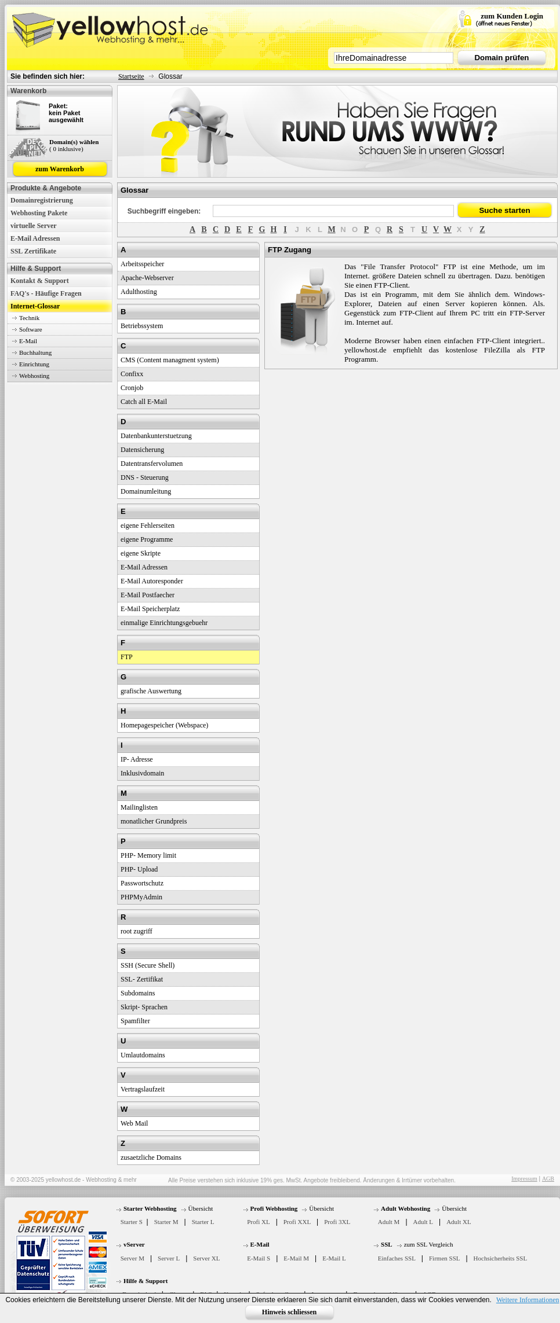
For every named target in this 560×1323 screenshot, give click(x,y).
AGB (548, 1178)
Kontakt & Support (39, 281)
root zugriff (136, 931)
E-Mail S (258, 1258)
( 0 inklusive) (66, 148)
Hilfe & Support (145, 1280)
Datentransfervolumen (152, 464)
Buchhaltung (35, 352)
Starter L (203, 1221)
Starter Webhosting (150, 1208)
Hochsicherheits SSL (501, 1258)
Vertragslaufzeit (143, 1089)
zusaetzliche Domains (151, 1157)
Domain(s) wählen (74, 141)
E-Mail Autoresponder (152, 581)
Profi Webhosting (274, 1208)
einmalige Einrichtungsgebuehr (164, 623)
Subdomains (138, 993)
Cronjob (132, 388)
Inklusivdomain (142, 773)
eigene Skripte (141, 553)
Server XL (206, 1258)
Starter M (166, 1221)
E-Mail (28, 340)
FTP (127, 657)
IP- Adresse (137, 759)
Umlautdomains (143, 1055)
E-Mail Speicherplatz (150, 609)
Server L (169, 1258)
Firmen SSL (444, 1258)
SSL (386, 1244)
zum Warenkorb (59, 169)
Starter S (132, 1221)
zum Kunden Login (512, 16)
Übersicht (200, 1208)
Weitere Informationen (527, 1300)
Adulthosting (139, 292)
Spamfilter (135, 1021)
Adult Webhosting (405, 1208)
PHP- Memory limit (148, 855)
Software (30, 329)
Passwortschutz (142, 883)
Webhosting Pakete (38, 213)
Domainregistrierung (41, 200)
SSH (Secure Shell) (147, 965)
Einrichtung (34, 364)
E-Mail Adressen (35, 238)
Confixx (132, 374)
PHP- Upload (139, 869)
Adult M (389, 1221)
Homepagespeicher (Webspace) (164, 725)
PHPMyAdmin (141, 897)
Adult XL (458, 1221)
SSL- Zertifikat (142, 979)
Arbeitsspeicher (142, 264)
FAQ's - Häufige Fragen (46, 293)
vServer (134, 1244)
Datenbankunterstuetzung (156, 436)
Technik (29, 317)
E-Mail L (334, 1258)
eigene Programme (147, 539)
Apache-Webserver (147, 278)
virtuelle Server (33, 226)
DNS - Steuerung (145, 477)
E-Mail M (296, 1258)
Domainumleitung (146, 491)
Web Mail (134, 1123)
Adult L (423, 1221)
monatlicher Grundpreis (154, 821)
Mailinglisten (139, 807)
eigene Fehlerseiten (147, 525)
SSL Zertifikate (33, 251)
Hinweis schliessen (289, 1312)
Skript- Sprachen (144, 1007)
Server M (132, 1258)
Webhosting (34, 375)
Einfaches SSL (397, 1258)
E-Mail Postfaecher (147, 595)
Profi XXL (297, 1221)
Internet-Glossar (35, 306)
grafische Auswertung (151, 691)
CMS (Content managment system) (170, 360)
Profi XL (258, 1221)
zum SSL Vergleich (428, 1244)
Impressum (524, 1178)
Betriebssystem (142, 326)
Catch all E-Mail (144, 402)
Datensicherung (142, 450)
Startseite (131, 76)
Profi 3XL (337, 1221)
